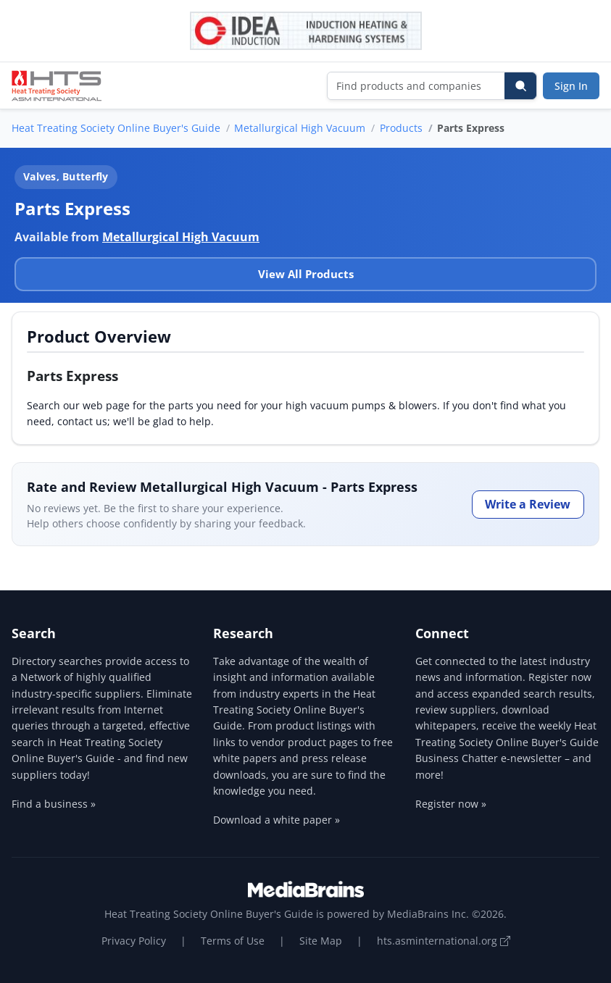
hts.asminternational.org (443, 941)
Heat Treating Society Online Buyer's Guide (116, 128)
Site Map (320, 941)
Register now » (450, 804)
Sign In (571, 86)
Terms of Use (233, 941)
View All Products (306, 274)
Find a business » (54, 804)
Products (401, 128)
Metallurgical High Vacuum (299, 128)
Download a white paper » (276, 820)
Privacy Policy (133, 941)
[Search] (520, 85)
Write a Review (527, 504)
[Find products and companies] (416, 85)
